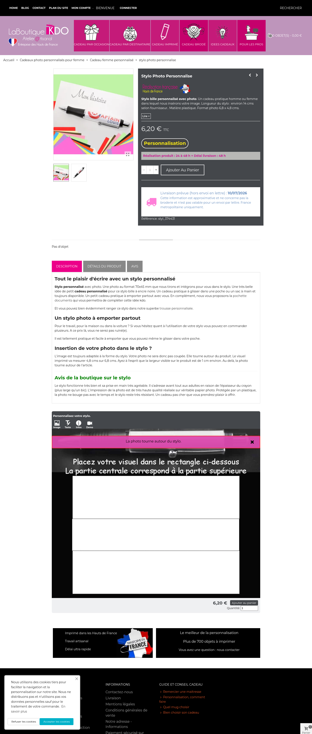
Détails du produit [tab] (104, 266)
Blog (25, 8)
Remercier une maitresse (180, 692)
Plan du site (58, 8)
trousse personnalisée (176, 308)
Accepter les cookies (56, 721)
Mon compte (81, 8)
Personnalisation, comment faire (182, 699)
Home (13, 8)
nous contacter (228, 650)
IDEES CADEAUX (222, 44)
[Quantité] (150, 169)
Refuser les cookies (23, 721)
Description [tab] (67, 266)
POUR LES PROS (251, 44)
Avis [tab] (134, 266)
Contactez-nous (119, 692)
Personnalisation (165, 143)
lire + (146, 116)
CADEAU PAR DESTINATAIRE (130, 44)
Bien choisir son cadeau (179, 712)
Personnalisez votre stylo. (72, 416)
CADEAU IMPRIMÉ (165, 44)
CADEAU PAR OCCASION (91, 44)
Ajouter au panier (244, 603)
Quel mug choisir (174, 707)
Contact (39, 8)
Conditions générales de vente (126, 713)
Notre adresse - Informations (119, 724)
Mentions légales (120, 704)
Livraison (113, 698)
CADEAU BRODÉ (194, 44)
